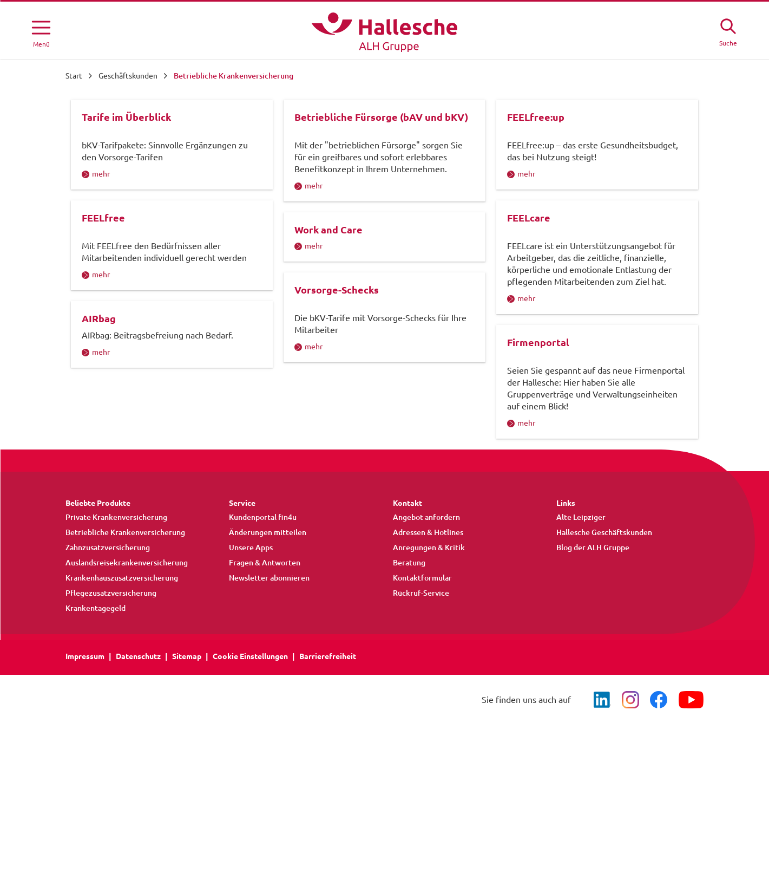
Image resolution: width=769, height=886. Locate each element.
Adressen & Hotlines (428, 609)
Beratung (409, 639)
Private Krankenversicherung (116, 594)
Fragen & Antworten (264, 639)
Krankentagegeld (95, 685)
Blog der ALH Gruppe (592, 624)
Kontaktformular (422, 654)
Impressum (84, 733)
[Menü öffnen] (41, 32)
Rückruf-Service (421, 670)
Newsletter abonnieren (269, 654)
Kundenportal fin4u (263, 594)
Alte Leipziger (581, 594)
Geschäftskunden (127, 75)
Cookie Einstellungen (250, 733)
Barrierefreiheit (327, 733)
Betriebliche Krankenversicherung (125, 609)
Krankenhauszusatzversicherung (121, 654)
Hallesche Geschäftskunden (604, 609)
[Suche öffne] (728, 31)
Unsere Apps (251, 624)
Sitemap (186, 733)
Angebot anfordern (426, 594)
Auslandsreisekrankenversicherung (126, 639)
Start (73, 75)
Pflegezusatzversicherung (110, 670)
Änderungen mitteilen (267, 609)
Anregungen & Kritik (429, 624)
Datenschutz (138, 733)
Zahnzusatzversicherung (107, 624)
